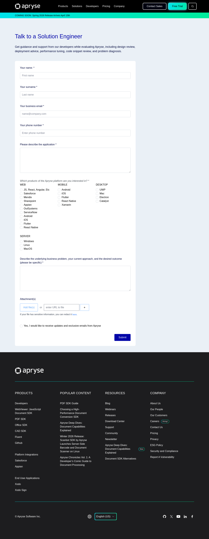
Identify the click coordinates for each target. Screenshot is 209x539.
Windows (29, 241)
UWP (102, 189)
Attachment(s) (28, 299)
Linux (27, 245)
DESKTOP (102, 184)
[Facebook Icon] (192, 516)
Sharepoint (30, 201)
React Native (31, 227)
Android (28, 216)
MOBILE (62, 184)
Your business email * (32, 106)
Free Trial (177, 6)
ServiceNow (30, 212)
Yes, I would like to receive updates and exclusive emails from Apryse (62, 325)
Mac (102, 193)
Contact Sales (154, 6)
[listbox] (105, 516)
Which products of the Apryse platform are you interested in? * (54, 181)
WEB (23, 184)
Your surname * (28, 87)
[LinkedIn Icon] (185, 516)
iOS (26, 220)
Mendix (28, 197)
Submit (122, 337)
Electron (104, 197)
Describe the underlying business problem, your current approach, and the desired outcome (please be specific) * (71, 260)
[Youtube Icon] (178, 516)
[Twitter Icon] (171, 516)
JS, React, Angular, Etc (37, 189)
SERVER (25, 236)
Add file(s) (29, 307)
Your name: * (27, 67)
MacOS (28, 248)
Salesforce (30, 193)
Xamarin (66, 204)
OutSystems (30, 208)
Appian (28, 204)
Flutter (27, 223)
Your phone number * (32, 125)
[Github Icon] (164, 516)
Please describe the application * (38, 144)
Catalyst (104, 201)
